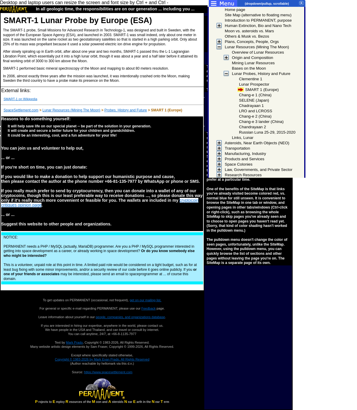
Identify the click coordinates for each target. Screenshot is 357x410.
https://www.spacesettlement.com (108, 372)
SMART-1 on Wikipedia (20, 99)
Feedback (148, 308)
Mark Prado (74, 342)
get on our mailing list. (145, 300)
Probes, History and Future (125, 110)
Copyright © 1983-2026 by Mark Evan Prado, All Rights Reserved (102, 359)
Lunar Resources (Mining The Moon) (71, 110)
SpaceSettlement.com (21, 110)
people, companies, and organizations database (130, 317)
